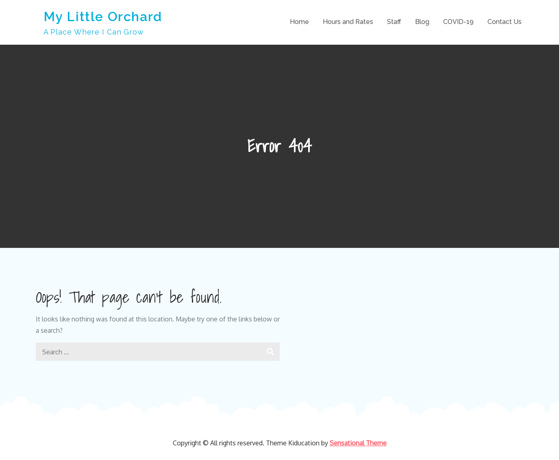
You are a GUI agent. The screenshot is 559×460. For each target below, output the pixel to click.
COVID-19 (458, 22)
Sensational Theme (358, 443)
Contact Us (504, 22)
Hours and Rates (348, 22)
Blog (422, 22)
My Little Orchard (103, 16)
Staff (394, 22)
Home (299, 22)
